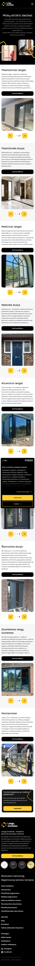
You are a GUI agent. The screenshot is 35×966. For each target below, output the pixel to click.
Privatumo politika (5, 959)
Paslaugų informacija (16, 959)
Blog (3, 921)
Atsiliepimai (5, 941)
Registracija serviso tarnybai (17, 880)
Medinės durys (10, 304)
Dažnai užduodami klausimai (12, 928)
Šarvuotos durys (12, 546)
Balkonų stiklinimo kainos (11, 900)
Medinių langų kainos (9, 897)
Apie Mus (4, 917)
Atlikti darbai (6, 937)
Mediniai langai (11, 226)
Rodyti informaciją (23, 492)
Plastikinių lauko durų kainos (12, 911)
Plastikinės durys (12, 148)
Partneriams (6, 890)
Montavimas (9, 713)
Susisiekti (17, 808)
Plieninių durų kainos (9, 907)
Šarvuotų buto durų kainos (11, 904)
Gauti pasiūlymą (17, 93)
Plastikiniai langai (13, 70)
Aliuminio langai (12, 383)
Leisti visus (17, 498)
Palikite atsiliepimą (8, 944)
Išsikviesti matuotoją (12, 876)
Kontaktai (5, 924)
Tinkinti (17, 504)
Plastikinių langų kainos (10, 893)
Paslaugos (5, 934)
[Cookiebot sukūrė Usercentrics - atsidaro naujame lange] (25, 460)
